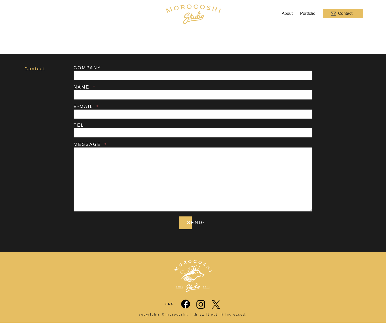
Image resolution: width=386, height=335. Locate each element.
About (287, 13)
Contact (342, 13)
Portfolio (307, 13)
